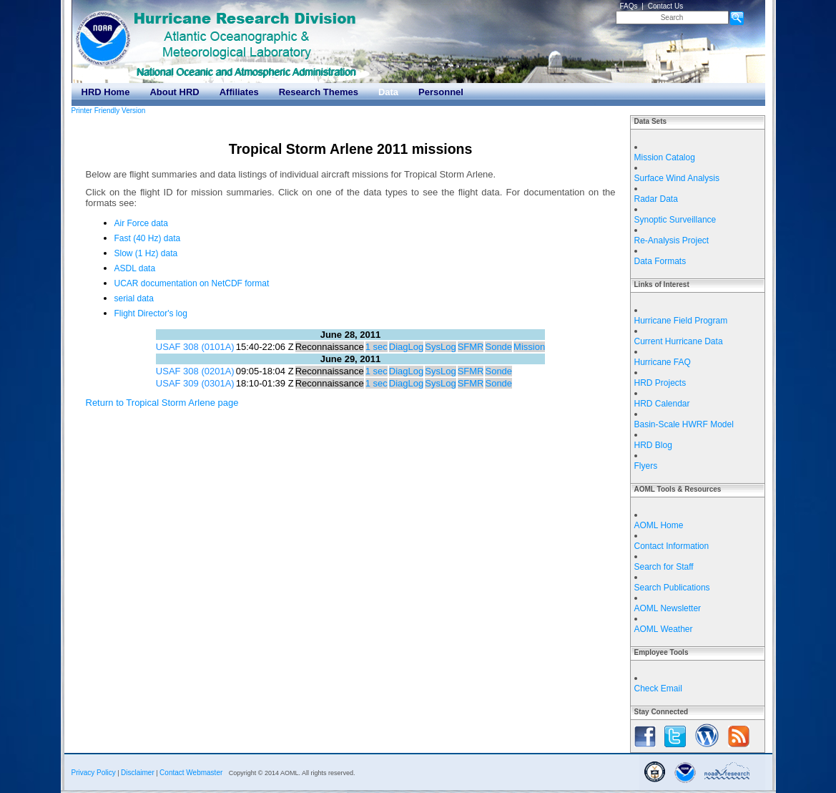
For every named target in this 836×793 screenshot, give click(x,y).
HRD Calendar (662, 404)
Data (388, 92)
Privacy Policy (94, 773)
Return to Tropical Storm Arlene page (162, 402)
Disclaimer (137, 773)
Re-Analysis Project (671, 240)
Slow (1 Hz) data (146, 253)
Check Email (658, 688)
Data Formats (660, 261)
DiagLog (406, 346)
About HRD (174, 92)
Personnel (440, 92)
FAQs (629, 6)
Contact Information (671, 546)
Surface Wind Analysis (676, 178)
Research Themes (318, 92)
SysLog (440, 346)
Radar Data (656, 199)
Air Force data (141, 223)
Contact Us (665, 6)
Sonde (498, 346)
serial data (134, 298)
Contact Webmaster (190, 773)
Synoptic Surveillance (675, 220)
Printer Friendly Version (109, 111)
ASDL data (135, 268)
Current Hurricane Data (678, 341)
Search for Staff (664, 567)
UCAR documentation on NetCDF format (192, 283)
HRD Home (106, 92)
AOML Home (659, 525)
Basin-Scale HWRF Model (684, 424)
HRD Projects (660, 383)
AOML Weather (663, 629)
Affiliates (239, 92)
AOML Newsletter (668, 608)
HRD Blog (653, 445)
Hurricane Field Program (681, 321)
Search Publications (672, 588)
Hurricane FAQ (662, 362)
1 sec (376, 346)
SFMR (471, 346)
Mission (529, 346)
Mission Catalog (664, 157)
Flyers (646, 466)
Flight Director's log (150, 313)
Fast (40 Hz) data (147, 238)
